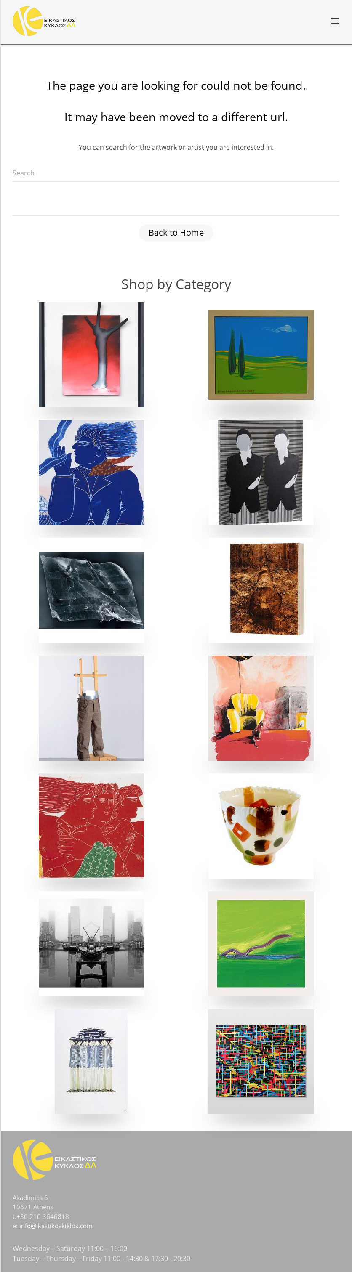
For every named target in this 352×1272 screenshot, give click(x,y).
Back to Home (176, 232)
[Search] (176, 173)
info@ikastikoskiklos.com (56, 1226)
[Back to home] (44, 21)
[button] (335, 21)
